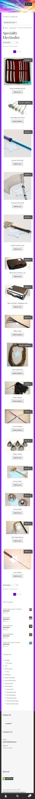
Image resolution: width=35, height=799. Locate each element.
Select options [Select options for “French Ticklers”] (17, 430)
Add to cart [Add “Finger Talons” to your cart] (17, 457)
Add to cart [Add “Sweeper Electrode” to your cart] (17, 164)
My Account (6, 796)
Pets (8, 671)
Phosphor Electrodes (13, 700)
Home (6, 27)
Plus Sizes (9, 663)
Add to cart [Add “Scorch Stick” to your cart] (17, 576)
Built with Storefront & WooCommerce (14, 792)
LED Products (8, 668)
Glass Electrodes (11, 692)
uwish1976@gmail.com (9, 742)
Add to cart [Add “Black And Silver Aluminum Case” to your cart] (17, 307)
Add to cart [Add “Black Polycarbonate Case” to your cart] (17, 276)
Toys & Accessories (10, 680)
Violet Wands (12, 27)
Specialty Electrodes (12, 703)
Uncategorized (9, 683)
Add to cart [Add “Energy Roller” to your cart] (17, 485)
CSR (6, 666)
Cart (27, 794)
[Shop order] (10, 42)
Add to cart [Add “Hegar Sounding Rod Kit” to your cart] (17, 92)
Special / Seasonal (10, 677)
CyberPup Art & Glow (11, 5)
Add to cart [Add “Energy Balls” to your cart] (17, 513)
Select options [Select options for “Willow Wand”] (17, 334)
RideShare (8, 674)
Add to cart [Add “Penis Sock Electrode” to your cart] (17, 206)
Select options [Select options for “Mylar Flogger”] (17, 401)
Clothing (7, 660)
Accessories (10, 689)
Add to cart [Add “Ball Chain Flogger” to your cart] (17, 541)
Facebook (7, 722)
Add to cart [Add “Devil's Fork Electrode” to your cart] (17, 249)
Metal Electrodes (12, 698)
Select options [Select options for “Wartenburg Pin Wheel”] (17, 121)
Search (17, 796)
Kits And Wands (11, 695)
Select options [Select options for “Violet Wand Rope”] (17, 373)
